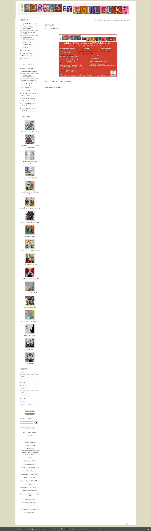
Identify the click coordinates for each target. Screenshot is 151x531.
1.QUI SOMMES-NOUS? (28, 24)
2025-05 (23, 395)
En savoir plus (103, 529)
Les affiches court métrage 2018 (30, 279)
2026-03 (23, 373)
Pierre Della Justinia (30, 307)
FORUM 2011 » (126, 20)
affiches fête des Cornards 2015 (30, 321)
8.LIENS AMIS (25, 59)
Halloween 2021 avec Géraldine (30, 222)
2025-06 (23, 392)
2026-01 (23, 376)
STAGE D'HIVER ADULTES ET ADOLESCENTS (26, 85)
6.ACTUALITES (26, 50)
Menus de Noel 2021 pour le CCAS (30, 208)
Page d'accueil (117, 20)
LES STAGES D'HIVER (28, 80)
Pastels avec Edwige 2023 (30, 178)
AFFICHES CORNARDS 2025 (30, 131)
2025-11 (23, 382)
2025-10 (23, 385)
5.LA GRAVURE (26, 47)
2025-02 (23, 401)
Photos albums (25, 117)
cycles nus (30, 349)
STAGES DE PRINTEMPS (29, 72)
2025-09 (23, 389)
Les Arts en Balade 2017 (30, 293)
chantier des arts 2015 (30, 335)
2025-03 (23, 398)
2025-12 (23, 379)
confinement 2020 (30, 236)
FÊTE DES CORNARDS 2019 (30, 250)
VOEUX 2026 (25, 90)
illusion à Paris (30, 363)
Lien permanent (68, 81)
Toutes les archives (26, 405)
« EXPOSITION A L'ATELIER (103, 20)
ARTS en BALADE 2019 (30, 264)
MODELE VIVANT (27, 69)
